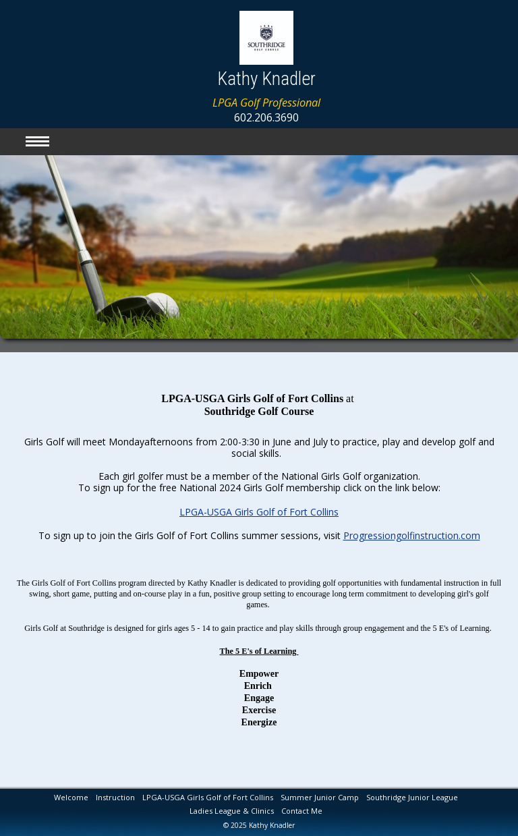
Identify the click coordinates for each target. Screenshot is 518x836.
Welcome (71, 797)
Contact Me (301, 811)
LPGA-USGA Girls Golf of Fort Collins (259, 509)
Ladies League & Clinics (232, 811)
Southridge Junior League (412, 797)
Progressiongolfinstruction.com (411, 532)
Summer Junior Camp (320, 797)
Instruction (115, 797)
